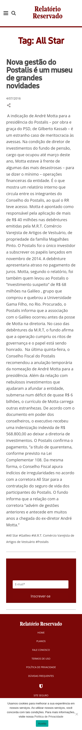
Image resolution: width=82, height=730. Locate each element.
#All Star (12, 535)
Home (41, 632)
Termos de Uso (41, 658)
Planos (40, 641)
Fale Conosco (41, 649)
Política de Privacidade (41, 667)
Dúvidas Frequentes (41, 675)
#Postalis (42, 542)
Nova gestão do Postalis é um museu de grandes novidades (39, 73)
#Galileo (25, 535)
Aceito (42, 723)
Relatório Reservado (48, 13)
